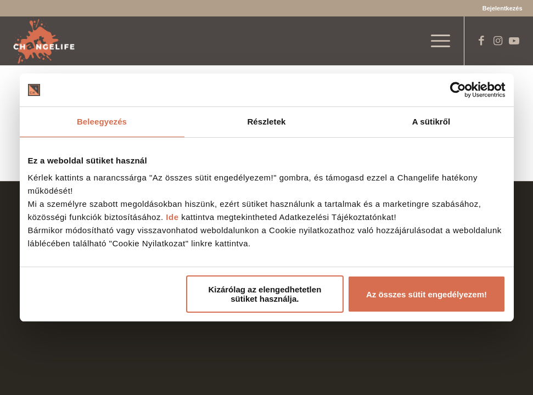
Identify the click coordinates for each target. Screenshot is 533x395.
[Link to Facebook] (481, 40)
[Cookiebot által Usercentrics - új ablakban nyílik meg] (457, 90)
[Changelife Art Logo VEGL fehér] (43, 40)
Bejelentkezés (502, 8)
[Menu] (435, 40)
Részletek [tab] (266, 121)
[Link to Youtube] (514, 40)
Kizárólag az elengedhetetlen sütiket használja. (264, 294)
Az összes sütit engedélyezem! (426, 294)
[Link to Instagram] (498, 40)
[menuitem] (500, 8)
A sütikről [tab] (431, 121)
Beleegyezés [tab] (102, 121)
